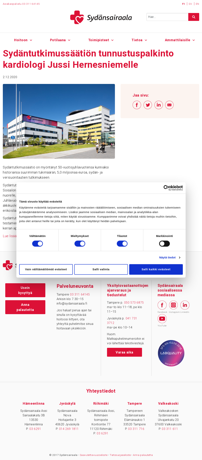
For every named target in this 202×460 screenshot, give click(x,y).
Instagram (173, 306)
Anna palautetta (25, 307)
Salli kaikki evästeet (156, 269)
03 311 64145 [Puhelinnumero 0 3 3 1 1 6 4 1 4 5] (31, 3)
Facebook (162, 307)
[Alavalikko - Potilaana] (69, 39)
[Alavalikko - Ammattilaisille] (194, 39)
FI (183, 3)
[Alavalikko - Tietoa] (146, 39)
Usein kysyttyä (25, 290)
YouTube (162, 320)
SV (191, 3)
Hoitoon (21, 40)
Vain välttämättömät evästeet (46, 269)
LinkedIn (184, 307)
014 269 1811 (69, 429)
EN (197, 3)
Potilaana (58, 40)
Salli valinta (101, 269)
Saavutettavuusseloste (94, 454)
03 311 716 (136, 429)
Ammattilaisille (177, 40)
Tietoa (137, 40)
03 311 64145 (80, 294)
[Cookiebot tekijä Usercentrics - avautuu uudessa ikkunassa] (166, 188)
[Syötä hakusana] (173, 17)
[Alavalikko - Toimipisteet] (113, 39)
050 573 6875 (134, 302)
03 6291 (35, 429)
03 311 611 (170, 429)
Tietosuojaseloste (120, 454)
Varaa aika (124, 352)
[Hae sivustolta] (193, 17)
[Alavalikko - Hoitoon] (31, 39)
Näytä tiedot (167, 257)
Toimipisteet (98, 40)
